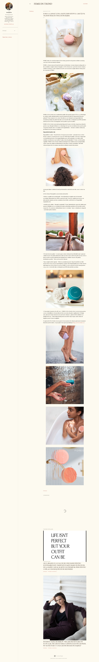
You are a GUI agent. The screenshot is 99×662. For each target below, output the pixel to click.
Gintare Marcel (64, 658)
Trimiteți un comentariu (52, 571)
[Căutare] (85, 3)
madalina (9, 12)
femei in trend (43, 3)
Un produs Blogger (58, 656)
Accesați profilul (9, 24)
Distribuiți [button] (31, 11)
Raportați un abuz (7, 37)
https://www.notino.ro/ (79, 322)
